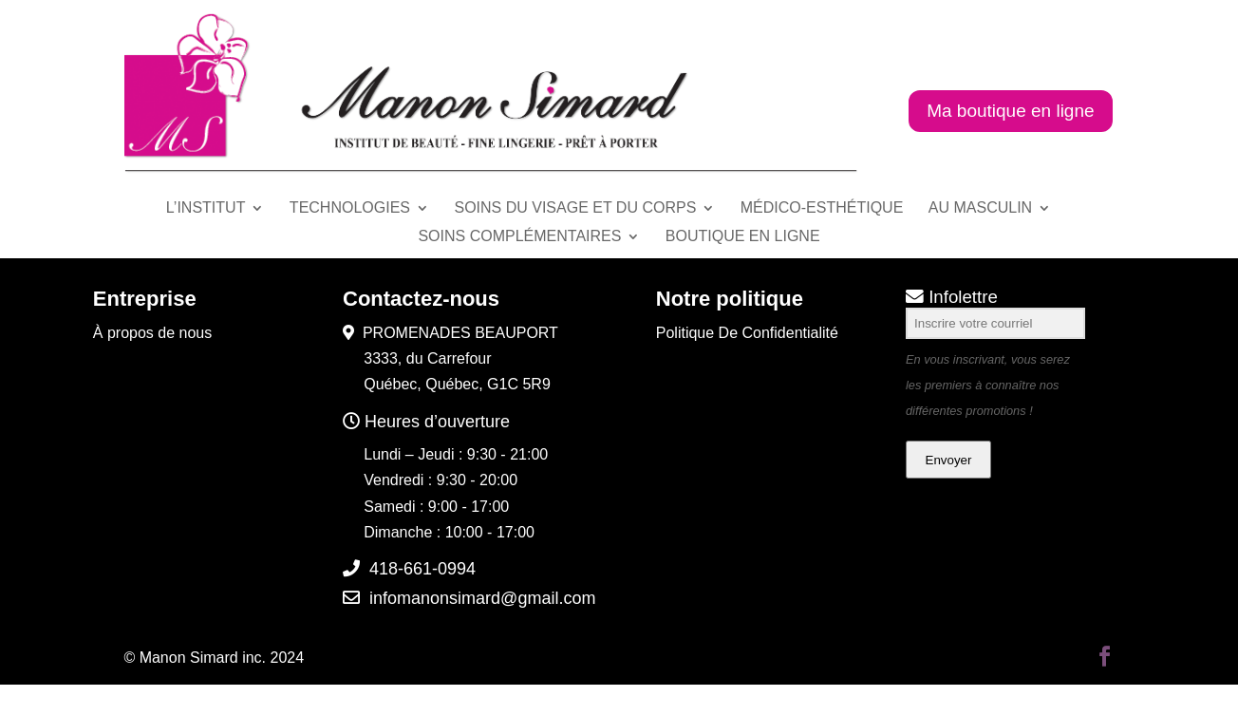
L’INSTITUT (206, 208)
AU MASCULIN (980, 208)
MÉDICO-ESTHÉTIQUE (822, 208)
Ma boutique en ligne (1010, 111)
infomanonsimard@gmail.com (482, 598)
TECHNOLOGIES (350, 208)
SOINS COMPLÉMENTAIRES (519, 237)
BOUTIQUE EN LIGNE (743, 237)
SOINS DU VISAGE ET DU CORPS (575, 208)
